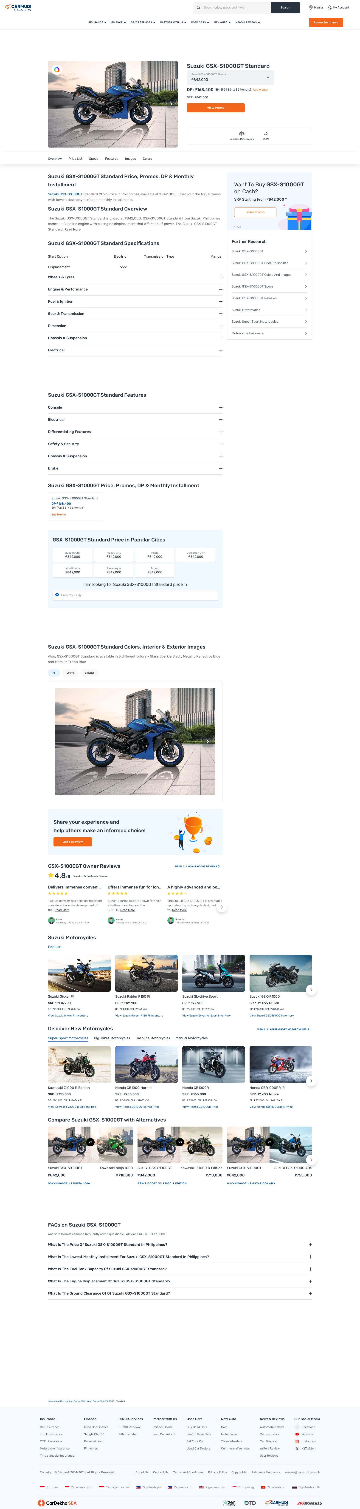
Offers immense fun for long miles (140, 887)
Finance (117, 22)
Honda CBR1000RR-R (267, 1088)
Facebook (304, 1427)
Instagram (305, 1441)
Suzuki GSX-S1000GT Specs (269, 286)
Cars (224, 1427)
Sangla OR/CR (94, 1434)
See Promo (58, 514)
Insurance (95, 22)
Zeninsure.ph (180, 1487)
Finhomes (91, 1448)
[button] (171, 104)
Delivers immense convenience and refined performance (102, 887)
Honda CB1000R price (204, 1106)
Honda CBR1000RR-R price (274, 1106)
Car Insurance (49, 1427)
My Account (338, 7)
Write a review (73, 841)
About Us (142, 1472)
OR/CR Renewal (129, 1427)
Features (111, 159)
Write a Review (270, 1448)
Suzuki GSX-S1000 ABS (293, 1168)
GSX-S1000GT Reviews (204, 866)
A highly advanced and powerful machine (207, 887)
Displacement (59, 267)
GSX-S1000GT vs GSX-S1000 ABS (251, 1183)
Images (130, 159)
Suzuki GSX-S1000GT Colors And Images (269, 275)
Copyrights (239, 1472)
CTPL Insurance (51, 1441)
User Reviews (269, 1455)
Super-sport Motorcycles (289, 1029)
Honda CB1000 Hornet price (141, 1106)
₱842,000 (72, 555)
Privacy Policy (217, 1472)
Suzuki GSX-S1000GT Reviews (269, 298)
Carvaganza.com (114, 1487)
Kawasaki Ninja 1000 (116, 1168)
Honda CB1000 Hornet (133, 1088)
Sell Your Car (195, 1441)
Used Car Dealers (198, 1448)
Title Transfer (127, 1434)
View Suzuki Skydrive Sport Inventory (206, 1015)
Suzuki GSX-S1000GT (65, 194)
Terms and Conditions (188, 1472)
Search (285, 7)
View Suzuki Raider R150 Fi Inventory (139, 1015)
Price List (75, 159)
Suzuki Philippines (82, 1401)
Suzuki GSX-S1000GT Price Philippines (269, 263)
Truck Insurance (51, 1434)
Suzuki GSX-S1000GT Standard (209, 74)
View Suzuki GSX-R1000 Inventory (272, 1015)
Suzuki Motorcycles (269, 310)
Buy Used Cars (197, 1427)
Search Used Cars (199, 1434)
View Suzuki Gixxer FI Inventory (68, 1015)
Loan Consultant (164, 1434)
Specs (93, 159)
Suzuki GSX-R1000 (265, 996)
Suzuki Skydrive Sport (200, 996)
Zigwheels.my (212, 1487)
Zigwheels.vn (273, 1487)
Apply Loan (260, 89)
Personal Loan (93, 1441)
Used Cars (198, 22)
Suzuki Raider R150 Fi (132, 996)
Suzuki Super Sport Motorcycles (269, 322)
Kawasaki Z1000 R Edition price (75, 1106)
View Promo (216, 107)
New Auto (220, 22)
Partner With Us (171, 22)
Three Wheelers (231, 1441)
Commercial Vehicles (235, 1448)
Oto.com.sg (243, 1487)
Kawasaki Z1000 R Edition (69, 1088)
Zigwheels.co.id (78, 1487)
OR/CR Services (141, 22)
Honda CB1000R (195, 1088)
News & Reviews (246, 22)
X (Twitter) (304, 1448)
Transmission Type (159, 256)
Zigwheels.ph (148, 1487)
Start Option (58, 256)
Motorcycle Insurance (269, 333)
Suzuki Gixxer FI (61, 996)
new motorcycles (64, 1401)
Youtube (303, 1434)
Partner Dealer (162, 1427)
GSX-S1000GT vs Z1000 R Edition (162, 1183)
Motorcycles (229, 1434)
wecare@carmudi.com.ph (302, 1472)
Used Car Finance (96, 1427)
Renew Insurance (325, 22)
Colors (147, 159)
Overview (55, 159)
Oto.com (49, 1487)
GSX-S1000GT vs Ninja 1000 (69, 1183)
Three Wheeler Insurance (57, 1455)
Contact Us (161, 1472)
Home (50, 1401)
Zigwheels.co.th (306, 1487)
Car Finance (268, 1441)
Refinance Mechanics (266, 1472)
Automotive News (272, 1427)
